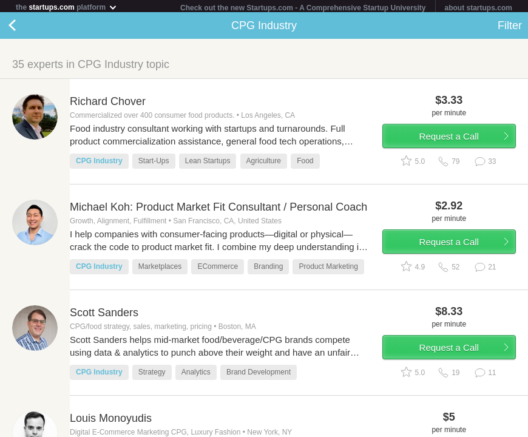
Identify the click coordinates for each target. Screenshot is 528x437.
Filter (510, 28)
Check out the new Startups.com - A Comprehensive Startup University (303, 8)
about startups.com (478, 8)
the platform (67, 7)
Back (24, 28)
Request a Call (449, 139)
